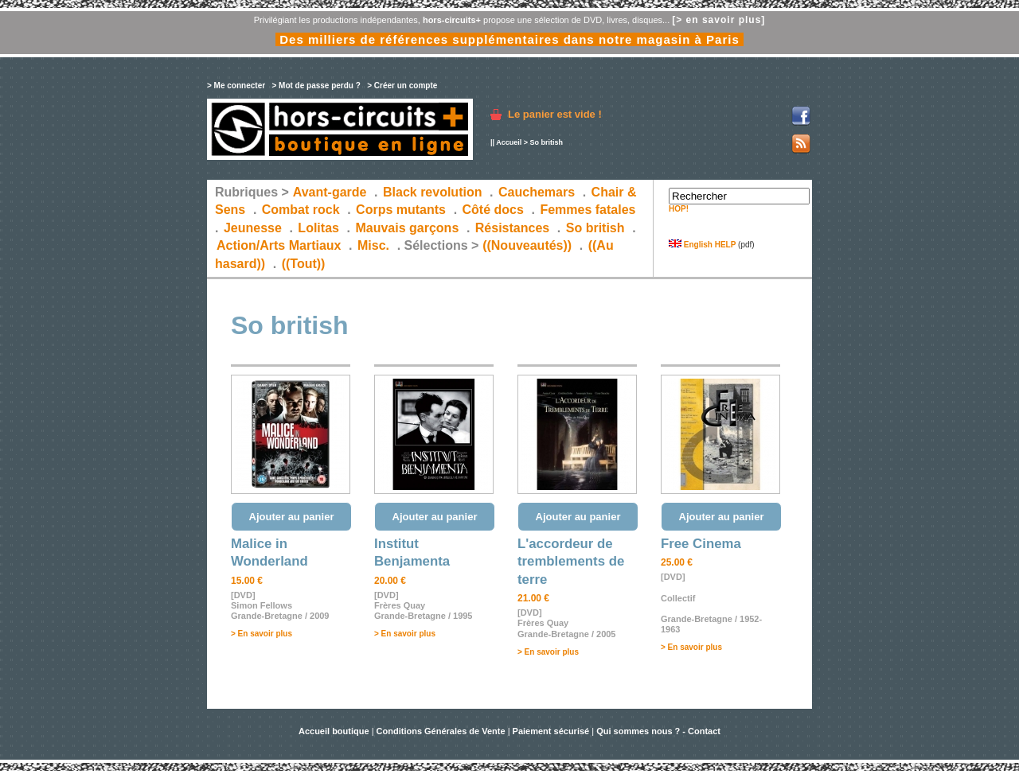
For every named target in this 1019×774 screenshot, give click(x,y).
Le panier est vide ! (555, 114)
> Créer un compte (402, 85)
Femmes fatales (587, 209)
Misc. (373, 245)
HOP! (679, 208)
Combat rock (301, 209)
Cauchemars (536, 192)
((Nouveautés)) (527, 245)
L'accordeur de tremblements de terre (570, 561)
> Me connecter (236, 85)
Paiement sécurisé (551, 731)
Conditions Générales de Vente (441, 731)
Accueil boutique (335, 731)
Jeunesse (253, 228)
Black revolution (432, 192)
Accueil (508, 142)
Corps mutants (402, 209)
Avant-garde (330, 192)
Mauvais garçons (407, 228)
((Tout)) (304, 263)
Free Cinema (701, 543)
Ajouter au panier (291, 517)
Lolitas (318, 228)
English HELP (702, 244)
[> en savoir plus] (718, 19)
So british (595, 228)
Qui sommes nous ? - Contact (658, 731)
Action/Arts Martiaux (279, 245)
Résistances (512, 228)
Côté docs (493, 209)
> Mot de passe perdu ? (315, 85)
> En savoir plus (261, 633)
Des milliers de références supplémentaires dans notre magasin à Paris (509, 39)
